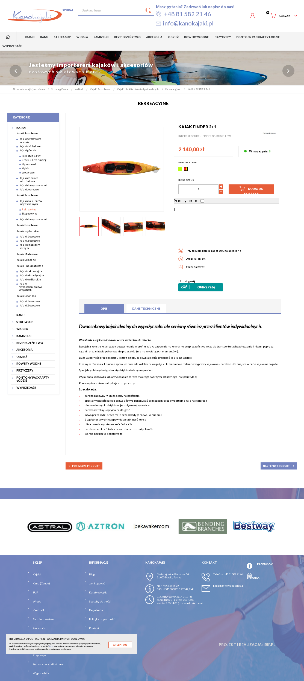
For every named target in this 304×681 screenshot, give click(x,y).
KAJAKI (21, 127)
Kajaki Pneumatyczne (29, 265)
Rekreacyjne (29, 209)
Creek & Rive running (34, 160)
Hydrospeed (29, 164)
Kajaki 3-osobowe (27, 225)
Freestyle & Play (31, 156)
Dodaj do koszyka (251, 189)
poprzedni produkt (84, 466)
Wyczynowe (28, 172)
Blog (92, 574)
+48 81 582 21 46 (233, 574)
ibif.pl (269, 644)
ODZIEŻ (21, 356)
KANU (20, 315)
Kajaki (37, 574)
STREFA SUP (24, 322)
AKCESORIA (24, 350)
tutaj (51, 646)
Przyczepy (39, 655)
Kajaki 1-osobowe (27, 133)
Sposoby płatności (100, 601)
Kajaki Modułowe (27, 254)
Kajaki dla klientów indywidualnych (30, 202)
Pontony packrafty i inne (48, 664)
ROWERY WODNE (28, 363)
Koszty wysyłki (98, 592)
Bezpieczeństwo (43, 619)
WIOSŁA (22, 329)
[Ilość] (198, 189)
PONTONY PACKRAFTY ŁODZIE (32, 379)
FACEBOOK (265, 564)
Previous (88, 169)
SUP (35, 592)
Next (155, 169)
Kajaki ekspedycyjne (31, 275)
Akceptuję (120, 645)
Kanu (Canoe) (41, 583)
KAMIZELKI (23, 336)
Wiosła (37, 601)
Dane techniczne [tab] (146, 308)
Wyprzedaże (41, 673)
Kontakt (94, 628)
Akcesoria (39, 628)
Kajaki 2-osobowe (27, 195)
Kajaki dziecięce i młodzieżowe (29, 179)
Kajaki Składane (26, 259)
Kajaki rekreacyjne (30, 271)
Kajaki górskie (27, 150)
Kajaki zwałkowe (29, 189)
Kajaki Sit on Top (26, 295)
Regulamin (96, 610)
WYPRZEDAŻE (26, 387)
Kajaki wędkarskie (27, 231)
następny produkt (279, 466)
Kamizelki (39, 610)
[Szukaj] (116, 11)
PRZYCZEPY (24, 370)
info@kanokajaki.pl (233, 585)
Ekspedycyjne (29, 213)
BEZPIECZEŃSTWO (29, 342)
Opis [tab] (104, 308)
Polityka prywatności (102, 619)
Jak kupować (97, 583)
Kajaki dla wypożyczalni (33, 185)
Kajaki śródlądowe (30, 146)
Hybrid (25, 168)
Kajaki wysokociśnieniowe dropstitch (31, 287)
